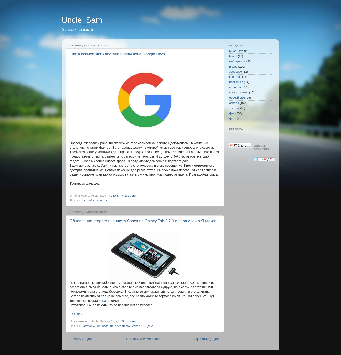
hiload (233, 56)
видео (233, 66)
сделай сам (123, 326)
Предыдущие (206, 339)
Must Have (236, 51)
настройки (88, 200)
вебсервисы (237, 61)
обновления (105, 326)
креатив (234, 76)
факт (232, 113)
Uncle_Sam (82, 20)
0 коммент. (129, 321)
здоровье (235, 71)
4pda (102, 300)
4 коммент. (129, 195)
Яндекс (148, 326)
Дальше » (76, 313)
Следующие (80, 339)
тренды (234, 108)
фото (232, 118)
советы (102, 200)
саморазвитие (238, 92)
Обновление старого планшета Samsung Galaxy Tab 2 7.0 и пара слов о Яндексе (143, 221)
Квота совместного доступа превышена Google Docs (117, 54)
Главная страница (143, 339)
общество (235, 87)
